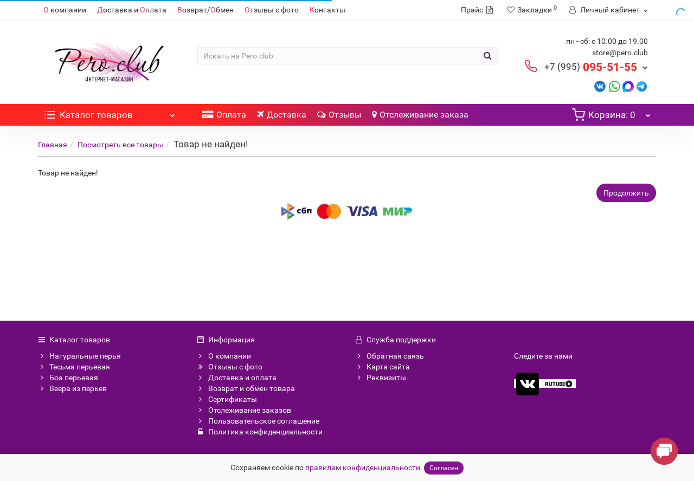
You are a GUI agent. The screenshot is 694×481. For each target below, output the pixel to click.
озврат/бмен (205, 9)
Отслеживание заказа (420, 114)
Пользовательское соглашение (258, 421)
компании (64, 9)
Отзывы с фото (229, 366)
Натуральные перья (79, 356)
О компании (224, 356)
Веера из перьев (72, 388)
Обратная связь (389, 356)
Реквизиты (380, 377)
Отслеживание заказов (244, 410)
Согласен (443, 468)
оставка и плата (131, 9)
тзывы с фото (272, 9)
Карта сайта (382, 366)
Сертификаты (227, 399)
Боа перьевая (68, 377)
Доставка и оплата (237, 377)
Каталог (109, 112)
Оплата (224, 114)
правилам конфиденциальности (362, 467)
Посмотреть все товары (120, 144)
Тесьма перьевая (74, 366)
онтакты (327, 9)
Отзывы (339, 114)
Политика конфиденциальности (260, 431)
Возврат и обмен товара (246, 388)
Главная (52, 144)
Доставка (281, 114)
